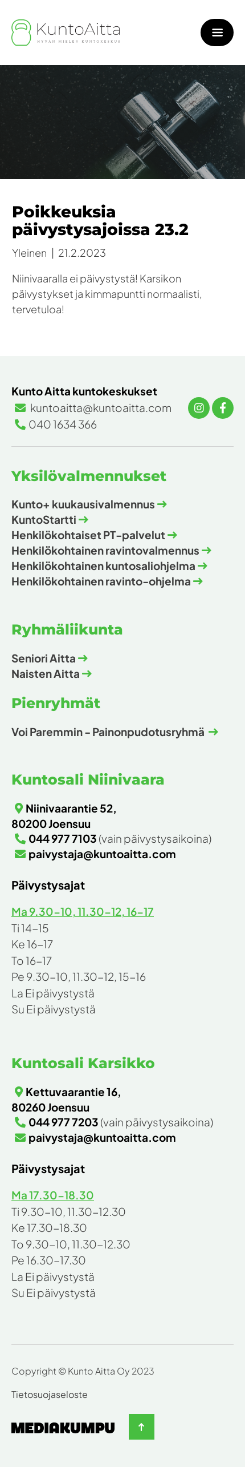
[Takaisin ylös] (141, 1427)
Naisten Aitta (45, 673)
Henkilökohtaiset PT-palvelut (88, 534)
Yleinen (29, 252)
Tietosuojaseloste (49, 1394)
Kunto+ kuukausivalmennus (83, 504)
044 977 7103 (62, 838)
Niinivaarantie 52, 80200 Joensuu (64, 815)
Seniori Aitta (43, 658)
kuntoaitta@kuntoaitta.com (100, 407)
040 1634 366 (62, 424)
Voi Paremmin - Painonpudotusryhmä (108, 731)
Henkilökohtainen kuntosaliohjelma (103, 565)
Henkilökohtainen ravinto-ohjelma (101, 581)
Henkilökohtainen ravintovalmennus (105, 550)
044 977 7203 (63, 1122)
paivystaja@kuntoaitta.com (102, 853)
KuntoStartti (43, 519)
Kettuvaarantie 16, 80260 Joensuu (66, 1099)
